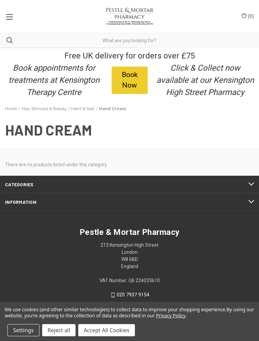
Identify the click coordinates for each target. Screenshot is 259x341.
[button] (130, 80)
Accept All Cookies (107, 330)
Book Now (130, 80)
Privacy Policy (170, 315)
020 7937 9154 (133, 295)
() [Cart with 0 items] (247, 16)
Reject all (59, 330)
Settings (23, 330)
